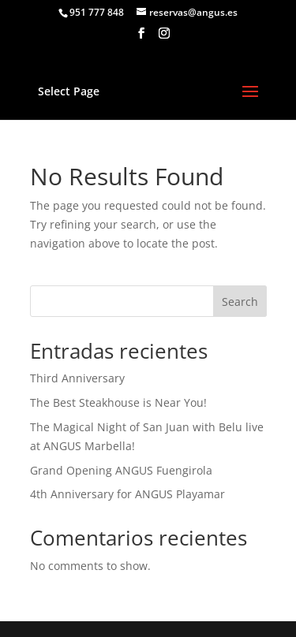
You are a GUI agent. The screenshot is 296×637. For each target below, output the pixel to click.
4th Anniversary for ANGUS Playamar (127, 493)
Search (240, 301)
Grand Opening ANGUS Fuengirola (121, 470)
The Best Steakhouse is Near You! (118, 402)
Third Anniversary (77, 378)
